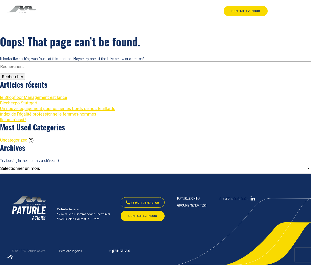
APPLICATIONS (64, 22)
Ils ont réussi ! (13, 119)
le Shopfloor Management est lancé (33, 97)
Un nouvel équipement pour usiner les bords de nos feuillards (57, 108)
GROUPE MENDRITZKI (192, 205)
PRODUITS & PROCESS (69, 17)
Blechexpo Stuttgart (19, 102)
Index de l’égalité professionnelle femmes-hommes (48, 114)
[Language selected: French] (280, 11)
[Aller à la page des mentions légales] (119, 250)
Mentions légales (70, 251)
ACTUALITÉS (103, 11)
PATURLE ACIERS (65, 11)
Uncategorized (13, 140)
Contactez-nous (246, 11)
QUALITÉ (59, 28)
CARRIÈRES (102, 17)
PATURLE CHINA (188, 198)
